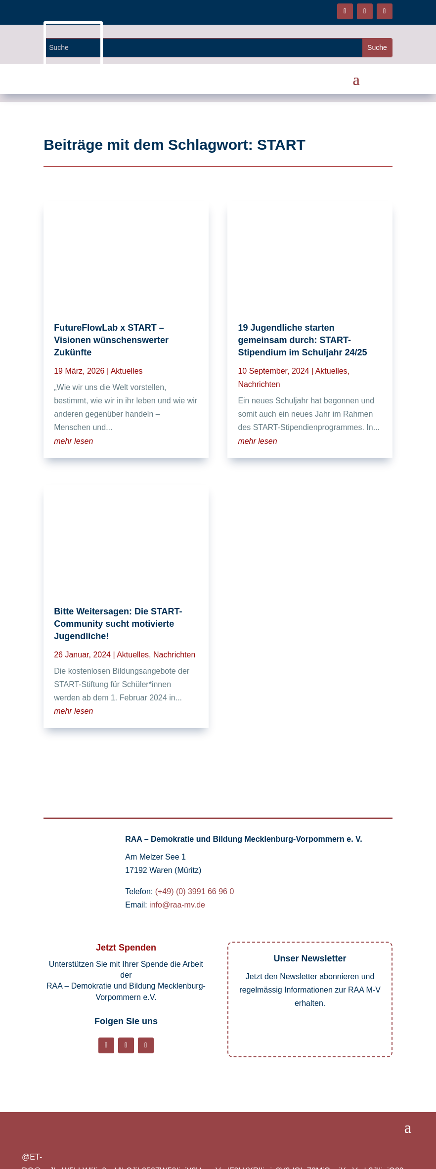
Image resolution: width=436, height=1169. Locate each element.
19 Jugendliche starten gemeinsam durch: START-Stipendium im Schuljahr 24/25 (302, 340)
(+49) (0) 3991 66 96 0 (194, 891)
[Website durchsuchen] (203, 48)
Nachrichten (174, 654)
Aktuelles (127, 371)
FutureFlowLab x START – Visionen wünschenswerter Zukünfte (111, 340)
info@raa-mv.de (177, 905)
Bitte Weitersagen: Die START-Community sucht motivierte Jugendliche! (118, 623)
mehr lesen (73, 441)
